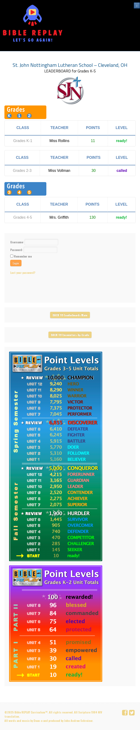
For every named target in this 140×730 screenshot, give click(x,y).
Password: (17, 250)
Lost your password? (22, 273)
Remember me (23, 256)
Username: (17, 242)
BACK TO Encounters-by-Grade (70, 335)
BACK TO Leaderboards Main (70, 315)
